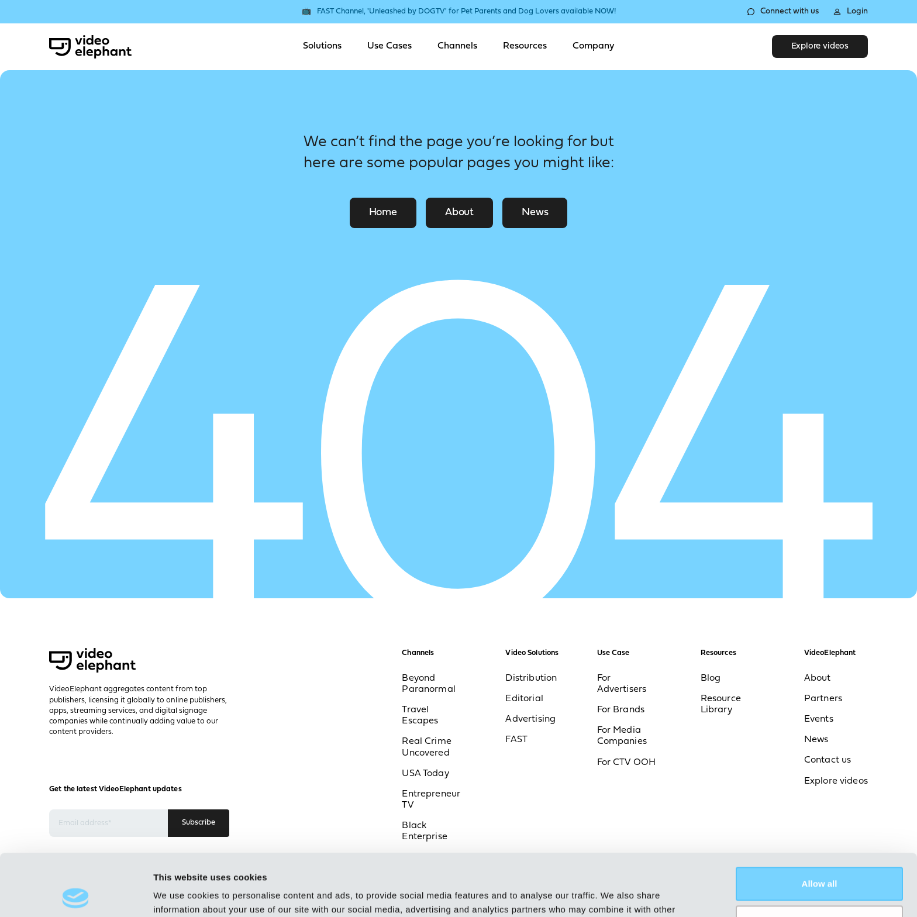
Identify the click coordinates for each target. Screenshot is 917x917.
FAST (516, 739)
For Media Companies (622, 736)
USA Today (425, 773)
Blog (711, 678)
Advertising (530, 719)
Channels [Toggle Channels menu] (457, 46)
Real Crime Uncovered (426, 747)
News (535, 212)
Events (818, 719)
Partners (823, 699)
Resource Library (721, 704)
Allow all (819, 822)
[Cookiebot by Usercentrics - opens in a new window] (76, 894)
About (459, 212)
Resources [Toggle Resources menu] (525, 46)
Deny (819, 860)
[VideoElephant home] (90, 46)
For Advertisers (622, 684)
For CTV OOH (626, 762)
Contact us (828, 760)
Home (383, 212)
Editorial (524, 699)
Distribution (531, 678)
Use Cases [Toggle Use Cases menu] (389, 46)
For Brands (621, 710)
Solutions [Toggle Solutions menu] (322, 46)
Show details (180, 894)
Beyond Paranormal (429, 684)
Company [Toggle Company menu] (593, 46)
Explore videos (820, 46)
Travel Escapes (420, 715)
